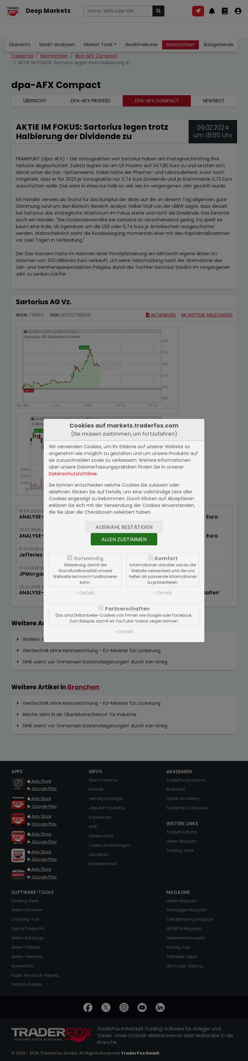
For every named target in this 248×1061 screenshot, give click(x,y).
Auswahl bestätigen (124, 527)
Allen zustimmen (124, 539)
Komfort (166, 558)
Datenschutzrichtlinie (73, 473)
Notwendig (88, 558)
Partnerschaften (127, 608)
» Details (85, 593)
